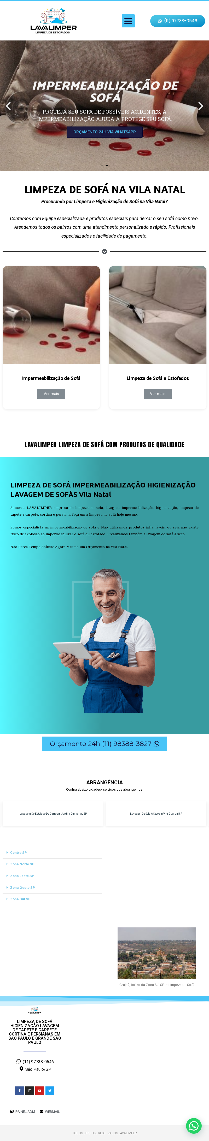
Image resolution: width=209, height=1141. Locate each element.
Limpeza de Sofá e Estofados (158, 378)
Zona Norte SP (22, 864)
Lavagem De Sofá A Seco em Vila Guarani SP (156, 813)
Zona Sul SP (20, 899)
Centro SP (18, 852)
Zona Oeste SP (22, 887)
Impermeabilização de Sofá (51, 378)
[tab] (52, 853)
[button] (128, 20)
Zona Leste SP (22, 876)
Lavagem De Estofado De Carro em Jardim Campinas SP (53, 813)
